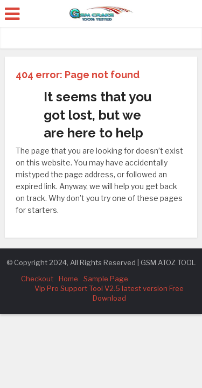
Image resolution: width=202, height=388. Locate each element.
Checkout (37, 278)
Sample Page (105, 278)
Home (68, 278)
